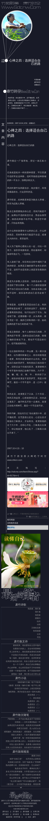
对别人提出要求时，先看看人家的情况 (25, 744)
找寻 (39, 621)
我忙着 (38, 612)
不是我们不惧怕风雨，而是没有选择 (26, 655)
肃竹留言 (5, 814)
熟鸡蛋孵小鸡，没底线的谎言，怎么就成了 (23, 765)
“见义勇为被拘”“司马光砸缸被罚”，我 (25, 781)
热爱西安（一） (34, 711)
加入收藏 (26, 814)
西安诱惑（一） (34, 695)
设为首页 (16, 814)
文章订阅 (36, 811)
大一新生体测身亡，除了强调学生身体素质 (23, 775)
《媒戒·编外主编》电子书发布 (28, 682)
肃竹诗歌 (20, 604)
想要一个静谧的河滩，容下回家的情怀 (25, 671)
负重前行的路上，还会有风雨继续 (27, 649)
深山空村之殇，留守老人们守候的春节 (25, 778)
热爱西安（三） (34, 704)
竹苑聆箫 (37, 80)
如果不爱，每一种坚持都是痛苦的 (27, 738)
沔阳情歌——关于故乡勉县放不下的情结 (24, 719)
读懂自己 (37, 85)
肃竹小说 (20, 678)
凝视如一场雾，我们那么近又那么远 (26, 674)
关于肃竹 (16, 811)
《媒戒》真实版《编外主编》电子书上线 (24, 685)
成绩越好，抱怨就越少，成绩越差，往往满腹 (22, 732)
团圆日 (38, 618)
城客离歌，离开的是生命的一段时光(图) (24, 692)
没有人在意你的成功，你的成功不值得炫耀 (23, 747)
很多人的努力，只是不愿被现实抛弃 (26, 735)
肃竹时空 (37, 82)
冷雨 (39, 625)
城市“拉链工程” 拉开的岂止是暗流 (25, 759)
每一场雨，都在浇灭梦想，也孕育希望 (25, 658)
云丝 (39, 634)
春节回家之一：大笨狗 (39, 516)
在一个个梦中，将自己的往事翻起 (27, 664)
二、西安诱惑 (35, 698)
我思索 (38, 615)
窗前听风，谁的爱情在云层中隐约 (27, 645)
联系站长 (36, 814)
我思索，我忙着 (34, 609)
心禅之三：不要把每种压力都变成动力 (25, 514)
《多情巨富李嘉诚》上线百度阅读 (27, 689)
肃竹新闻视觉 (21, 751)
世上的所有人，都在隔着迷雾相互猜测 (25, 652)
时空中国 (17, 817)
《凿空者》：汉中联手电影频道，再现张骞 (23, 784)
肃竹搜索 (26, 811)
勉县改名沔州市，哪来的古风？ (28, 768)
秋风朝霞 (37, 631)
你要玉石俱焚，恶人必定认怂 (29, 728)
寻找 (39, 637)
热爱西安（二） (34, 708)
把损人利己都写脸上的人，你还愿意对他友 (23, 741)
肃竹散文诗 (21, 641)
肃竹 (34, 817)
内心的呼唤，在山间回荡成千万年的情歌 (24, 668)
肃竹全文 (5, 811)
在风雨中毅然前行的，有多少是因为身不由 (23, 661)
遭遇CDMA (36, 756)
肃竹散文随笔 (21, 714)
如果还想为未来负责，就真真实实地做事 (24, 725)
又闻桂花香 (36, 628)
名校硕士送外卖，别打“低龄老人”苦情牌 (24, 762)
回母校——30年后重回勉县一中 (28, 722)
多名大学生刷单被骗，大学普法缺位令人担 (23, 772)
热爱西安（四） (34, 701)
